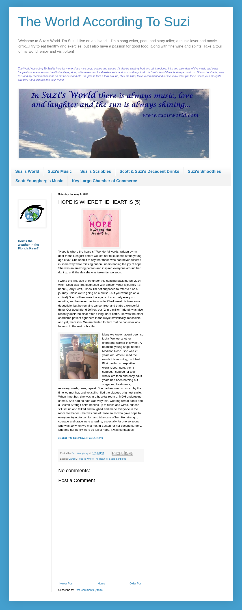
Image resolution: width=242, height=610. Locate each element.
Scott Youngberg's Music (39, 181)
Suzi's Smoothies (204, 171)
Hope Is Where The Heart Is (93, 458)
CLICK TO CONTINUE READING (80, 438)
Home (101, 583)
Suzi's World (27, 171)
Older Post (136, 583)
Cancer (72, 458)
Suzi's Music (60, 171)
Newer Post (66, 583)
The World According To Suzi (104, 21)
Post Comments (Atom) (89, 590)
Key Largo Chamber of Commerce (104, 181)
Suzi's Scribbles (95, 171)
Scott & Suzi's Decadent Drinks (149, 171)
